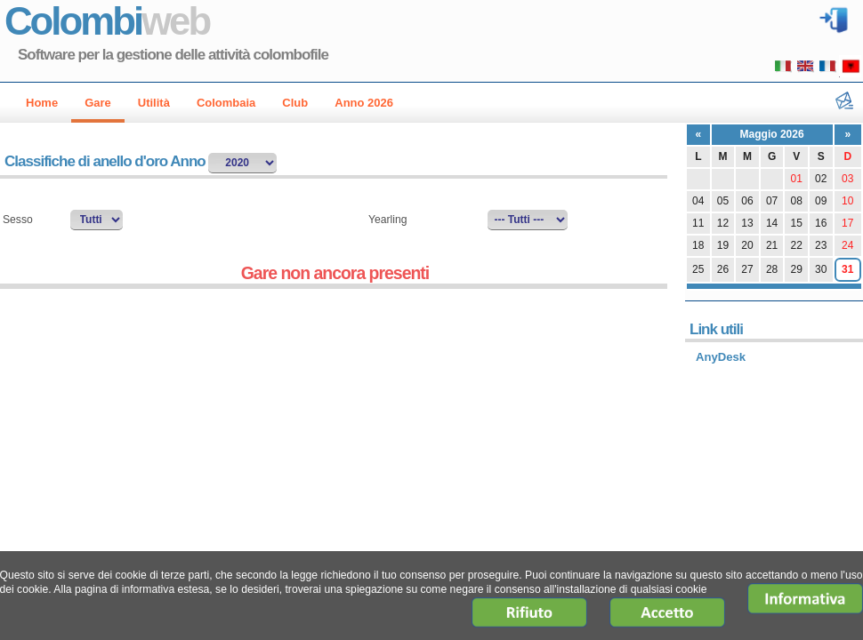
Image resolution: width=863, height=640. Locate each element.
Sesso (18, 219)
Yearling (387, 219)
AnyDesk (721, 357)
